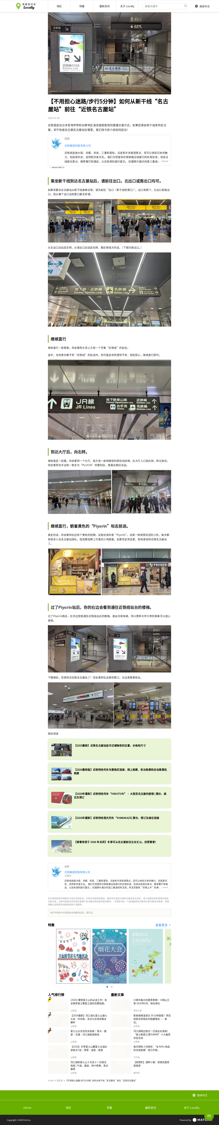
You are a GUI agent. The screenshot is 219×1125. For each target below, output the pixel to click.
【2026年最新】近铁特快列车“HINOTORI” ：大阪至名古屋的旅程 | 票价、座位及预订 (120, 795)
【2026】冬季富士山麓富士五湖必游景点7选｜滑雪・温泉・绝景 (88, 1048)
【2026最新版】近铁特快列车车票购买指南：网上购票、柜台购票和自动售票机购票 (120, 771)
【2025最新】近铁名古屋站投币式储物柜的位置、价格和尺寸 (110, 745)
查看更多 (162, 925)
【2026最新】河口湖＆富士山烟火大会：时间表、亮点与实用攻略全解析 (88, 1019)
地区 (68, 1108)
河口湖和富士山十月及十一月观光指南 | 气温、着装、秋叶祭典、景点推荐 (89, 1065)
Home (27, 1108)
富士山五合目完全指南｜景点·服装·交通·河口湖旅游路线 (88, 1032)
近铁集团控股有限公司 (78, 145)
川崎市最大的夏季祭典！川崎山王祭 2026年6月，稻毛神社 (151, 1001)
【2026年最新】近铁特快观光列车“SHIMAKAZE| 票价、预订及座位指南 (116, 818)
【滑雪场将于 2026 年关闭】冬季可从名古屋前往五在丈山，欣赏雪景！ (116, 842)
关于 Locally (191, 1108)
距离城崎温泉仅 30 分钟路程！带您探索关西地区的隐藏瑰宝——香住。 (152, 1019)
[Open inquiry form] (209, 1116)
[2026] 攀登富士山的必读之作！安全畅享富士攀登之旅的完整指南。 (88, 1001)
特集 (109, 1108)
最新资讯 (150, 1108)
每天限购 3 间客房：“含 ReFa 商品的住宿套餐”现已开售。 (151, 1048)
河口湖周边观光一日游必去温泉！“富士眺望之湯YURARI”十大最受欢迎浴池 (151, 1034)
